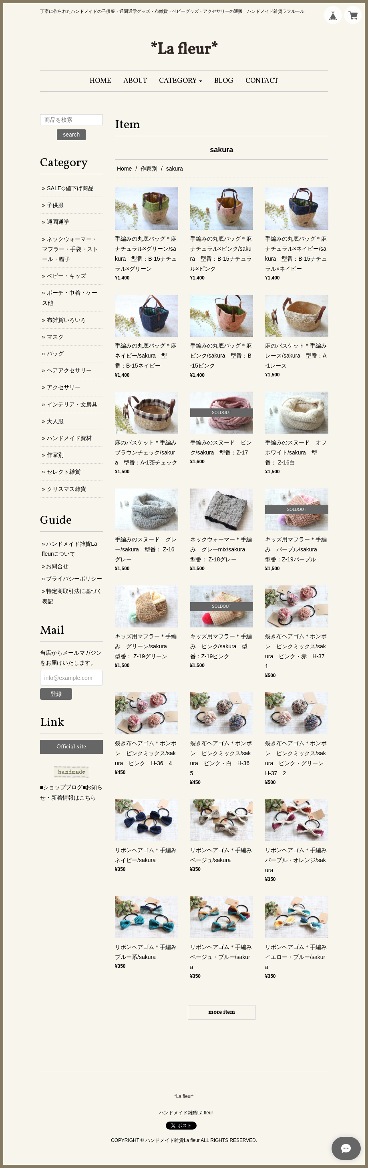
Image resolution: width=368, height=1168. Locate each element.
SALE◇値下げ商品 (70, 188)
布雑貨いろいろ (66, 320)
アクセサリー (63, 387)
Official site (71, 747)
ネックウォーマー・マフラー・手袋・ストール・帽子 (70, 249)
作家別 (149, 168)
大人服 (55, 421)
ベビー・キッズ (66, 276)
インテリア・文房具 (72, 404)
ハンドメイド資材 (69, 438)
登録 (56, 694)
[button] (181, 81)
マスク (55, 337)
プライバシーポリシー (74, 578)
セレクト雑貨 (63, 471)
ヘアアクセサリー (69, 370)
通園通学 (58, 222)
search (71, 134)
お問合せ (57, 566)
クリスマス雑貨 (66, 489)
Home (124, 168)
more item (221, 1012)
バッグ (55, 353)
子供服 (55, 205)
